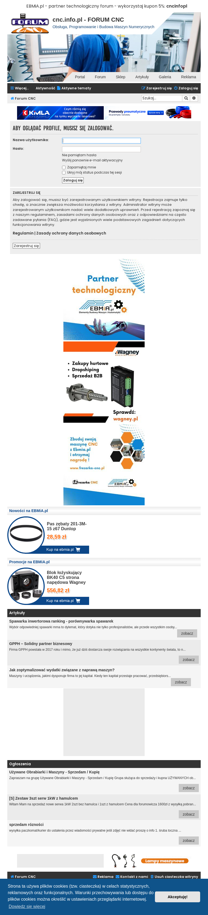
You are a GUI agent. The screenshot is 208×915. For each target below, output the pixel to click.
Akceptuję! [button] (178, 897)
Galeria (165, 77)
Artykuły (142, 77)
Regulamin (23, 233)
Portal (80, 77)
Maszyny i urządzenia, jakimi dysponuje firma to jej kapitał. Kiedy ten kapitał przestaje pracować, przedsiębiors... (100, 677)
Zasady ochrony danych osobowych (71, 233)
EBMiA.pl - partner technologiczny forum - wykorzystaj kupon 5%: (95, 6)
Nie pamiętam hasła (79, 155)
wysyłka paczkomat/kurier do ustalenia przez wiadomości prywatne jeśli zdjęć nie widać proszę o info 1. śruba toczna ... (104, 833)
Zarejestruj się (26, 245)
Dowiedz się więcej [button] (27, 906)
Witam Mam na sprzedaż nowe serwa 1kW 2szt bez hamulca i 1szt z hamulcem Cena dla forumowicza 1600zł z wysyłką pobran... (104, 807)
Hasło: (18, 148)
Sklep (120, 77)
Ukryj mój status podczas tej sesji (92, 172)
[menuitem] (74, 88)
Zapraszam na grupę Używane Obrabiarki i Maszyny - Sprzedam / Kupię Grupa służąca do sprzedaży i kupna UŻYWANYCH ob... (104, 781)
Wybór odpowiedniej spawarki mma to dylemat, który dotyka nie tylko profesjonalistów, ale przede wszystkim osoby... (103, 628)
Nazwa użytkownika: (31, 140)
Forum (100, 77)
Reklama (188, 77)
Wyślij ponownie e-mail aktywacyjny (92, 160)
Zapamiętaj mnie (79, 167)
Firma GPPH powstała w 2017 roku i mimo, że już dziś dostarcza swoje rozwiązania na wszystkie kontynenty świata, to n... (104, 653)
